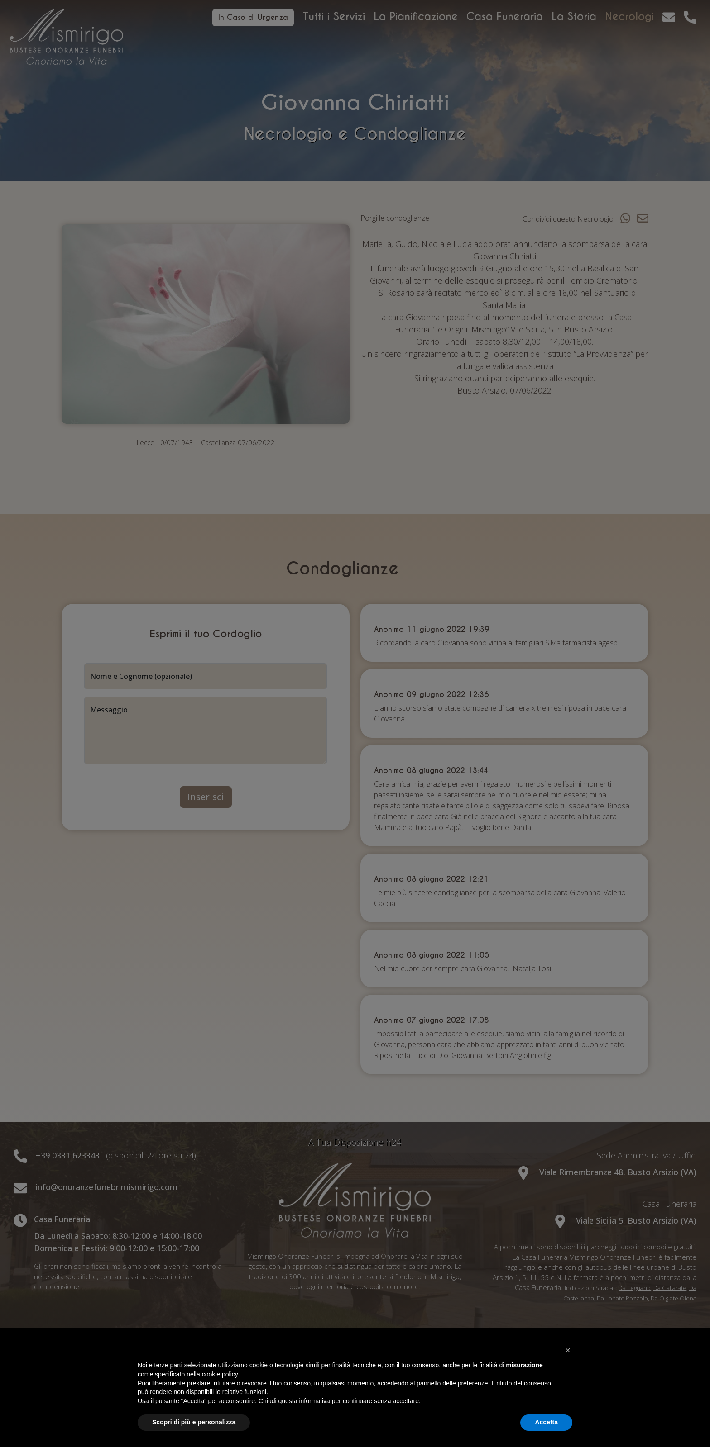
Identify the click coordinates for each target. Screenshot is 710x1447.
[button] (568, 1350)
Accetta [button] (546, 1422)
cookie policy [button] (220, 1374)
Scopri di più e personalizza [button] (193, 1422)
